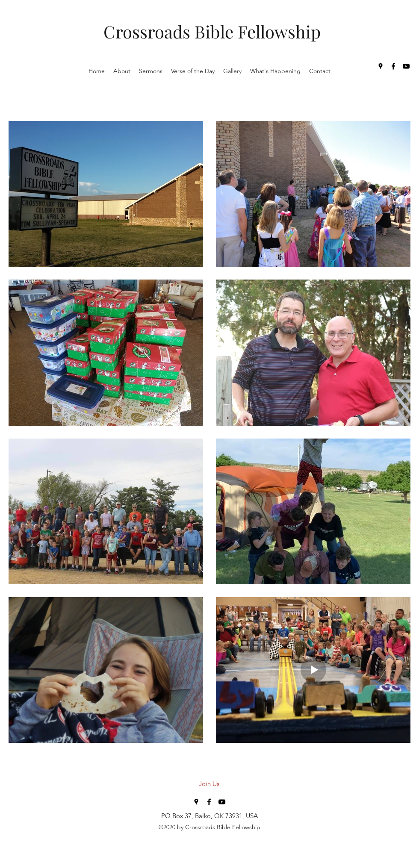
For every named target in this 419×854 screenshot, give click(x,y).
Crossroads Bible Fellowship (212, 31)
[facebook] (393, 66)
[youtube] (406, 66)
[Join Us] (209, 783)
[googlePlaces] (380, 66)
